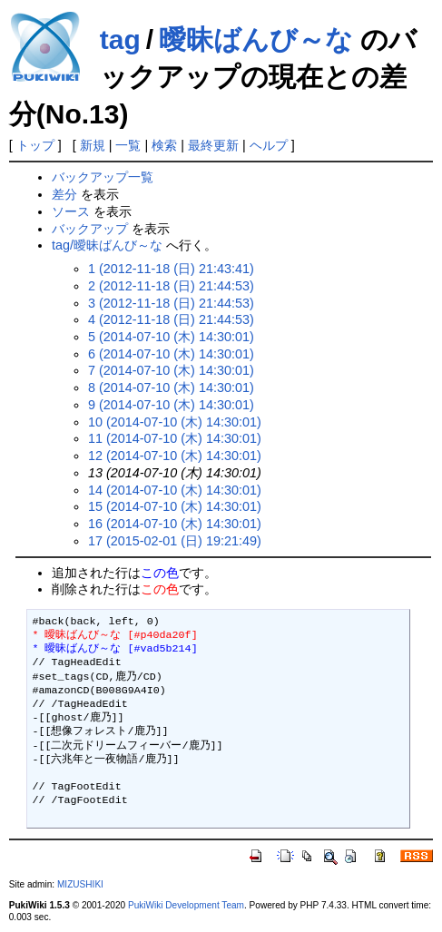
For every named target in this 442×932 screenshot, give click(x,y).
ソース (71, 211)
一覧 (128, 145)
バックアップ (90, 228)
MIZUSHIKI (80, 884)
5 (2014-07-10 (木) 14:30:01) (171, 336)
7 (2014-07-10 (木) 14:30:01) (171, 370)
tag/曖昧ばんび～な (107, 245)
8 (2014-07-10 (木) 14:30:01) (171, 387)
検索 (164, 145)
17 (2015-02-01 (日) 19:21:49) (174, 541)
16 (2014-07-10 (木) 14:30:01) (174, 523)
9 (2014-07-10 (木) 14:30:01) (171, 404)
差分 (64, 194)
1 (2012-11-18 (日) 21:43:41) (171, 268)
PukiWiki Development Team (186, 905)
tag (120, 39)
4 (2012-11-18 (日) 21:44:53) (171, 319)
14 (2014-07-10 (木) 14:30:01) (174, 490)
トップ (35, 145)
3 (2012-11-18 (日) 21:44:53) (171, 303)
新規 (92, 145)
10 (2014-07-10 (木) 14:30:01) (174, 422)
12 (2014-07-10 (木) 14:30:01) (174, 455)
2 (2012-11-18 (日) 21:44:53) (171, 286)
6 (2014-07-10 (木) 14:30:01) (171, 354)
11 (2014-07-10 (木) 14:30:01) (174, 438)
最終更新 (213, 145)
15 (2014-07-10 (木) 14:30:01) (174, 506)
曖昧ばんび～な (256, 39)
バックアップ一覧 (102, 177)
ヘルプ (269, 145)
